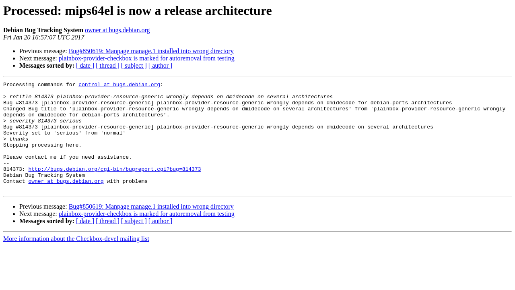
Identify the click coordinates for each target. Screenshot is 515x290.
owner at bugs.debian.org (117, 30)
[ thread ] (107, 65)
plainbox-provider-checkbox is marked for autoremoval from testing (147, 58)
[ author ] (160, 65)
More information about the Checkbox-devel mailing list (76, 260)
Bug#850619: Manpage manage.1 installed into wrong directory (151, 51)
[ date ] (85, 65)
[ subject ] (134, 65)
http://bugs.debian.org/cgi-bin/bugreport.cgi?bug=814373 (114, 187)
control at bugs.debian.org (119, 85)
